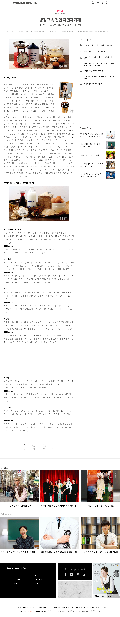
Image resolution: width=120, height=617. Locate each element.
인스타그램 (71, 574)
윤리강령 (28, 607)
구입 (115, 596)
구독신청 (16, 607)
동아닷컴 (54, 607)
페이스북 (65, 574)
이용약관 (83, 607)
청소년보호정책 (102, 607)
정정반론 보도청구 (45, 607)
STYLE (60, 11)
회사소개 (60, 607)
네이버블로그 (84, 574)
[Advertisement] (34, 359)
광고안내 (22, 607)
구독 (109, 596)
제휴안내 (78, 607)
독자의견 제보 (35, 607)
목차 (103, 596)
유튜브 (78, 574)
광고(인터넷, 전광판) (69, 607)
